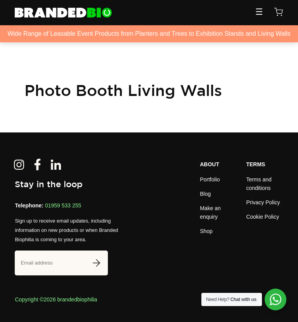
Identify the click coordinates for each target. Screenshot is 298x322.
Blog (205, 194)
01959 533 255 (63, 205)
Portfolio (210, 179)
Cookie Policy (262, 217)
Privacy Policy (263, 202)
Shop (206, 231)
